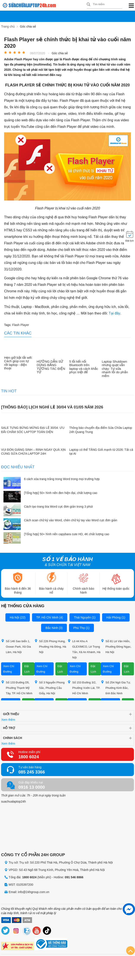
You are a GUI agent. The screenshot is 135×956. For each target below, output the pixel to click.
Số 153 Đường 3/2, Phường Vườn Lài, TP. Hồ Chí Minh (84, 687)
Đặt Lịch (27, 669)
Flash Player (20, 325)
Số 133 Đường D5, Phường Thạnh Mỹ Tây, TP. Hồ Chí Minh (16, 687)
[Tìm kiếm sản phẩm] (104, 4)
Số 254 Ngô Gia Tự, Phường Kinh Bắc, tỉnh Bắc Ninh (116, 687)
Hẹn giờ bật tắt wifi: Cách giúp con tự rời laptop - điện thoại (18, 363)
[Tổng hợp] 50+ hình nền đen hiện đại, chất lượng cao (60, 492)
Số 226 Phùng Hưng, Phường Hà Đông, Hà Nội (50, 646)
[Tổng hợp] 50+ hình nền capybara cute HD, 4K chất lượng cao (66, 534)
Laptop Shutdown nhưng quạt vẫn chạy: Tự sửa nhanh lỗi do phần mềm (115, 368)
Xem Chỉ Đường (8, 669)
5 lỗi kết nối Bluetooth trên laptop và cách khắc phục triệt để (83, 367)
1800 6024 (28, 757)
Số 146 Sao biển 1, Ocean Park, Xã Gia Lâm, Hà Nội (16, 646)
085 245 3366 (31, 772)
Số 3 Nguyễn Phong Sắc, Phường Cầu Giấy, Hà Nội (49, 687)
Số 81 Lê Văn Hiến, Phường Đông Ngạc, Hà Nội (116, 646)
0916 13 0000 (31, 787)
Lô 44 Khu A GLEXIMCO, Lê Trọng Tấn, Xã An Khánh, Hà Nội (84, 649)
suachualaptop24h (13, 801)
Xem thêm (8, 719)
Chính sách (12, 738)
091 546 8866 (74, 877)
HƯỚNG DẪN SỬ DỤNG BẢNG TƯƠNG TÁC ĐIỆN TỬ (51, 367)
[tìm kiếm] (88, 5)
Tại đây (114, 313)
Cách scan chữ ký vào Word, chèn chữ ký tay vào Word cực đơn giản (70, 520)
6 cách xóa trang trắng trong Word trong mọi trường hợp (62, 479)
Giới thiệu (11, 714)
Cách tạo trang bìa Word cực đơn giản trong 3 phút (58, 506)
